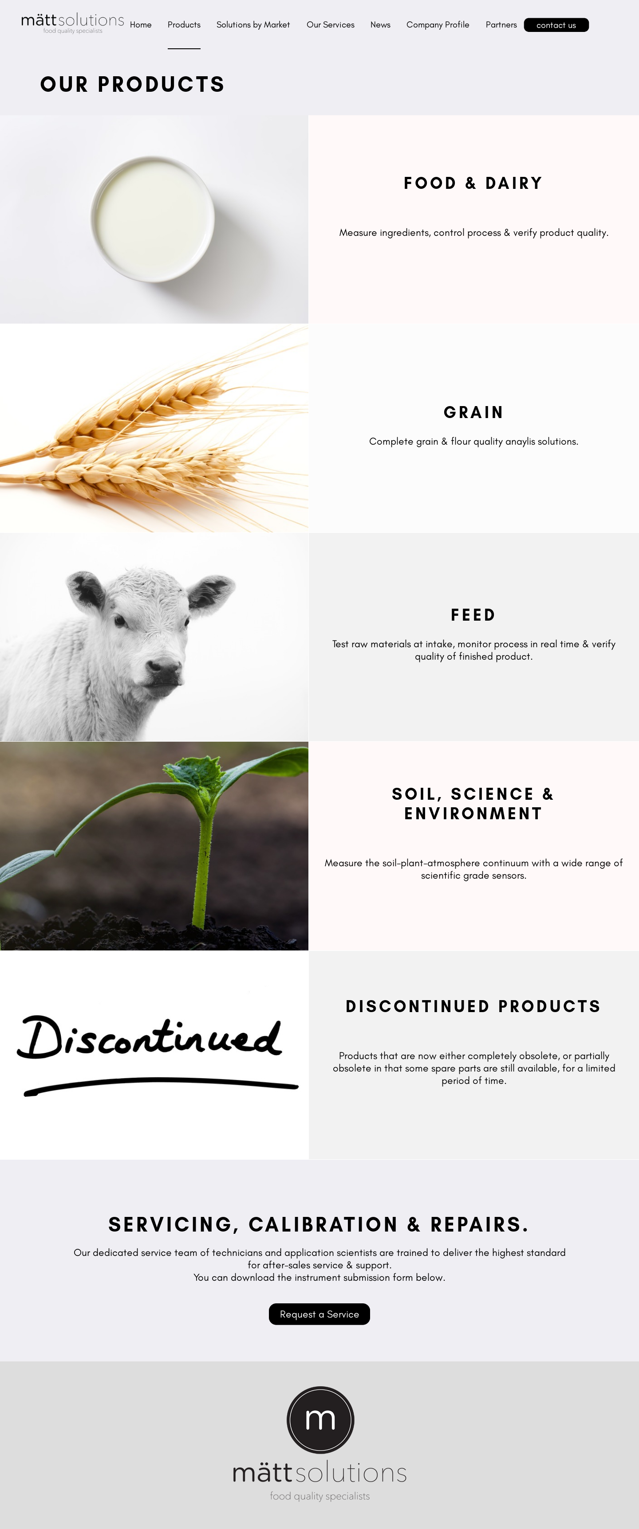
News (380, 24)
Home (141, 24)
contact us (556, 25)
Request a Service (319, 1314)
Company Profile (437, 24)
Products (184, 24)
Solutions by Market (253, 24)
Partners (501, 24)
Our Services (331, 24)
